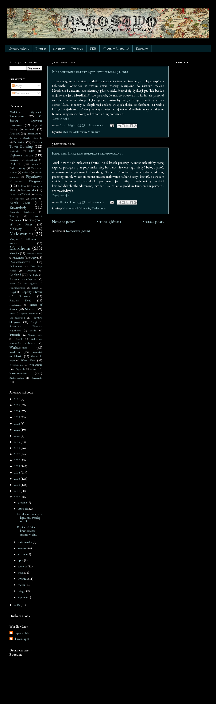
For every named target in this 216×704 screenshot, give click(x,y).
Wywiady (20, 368)
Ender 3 (26, 172)
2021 (17, 429)
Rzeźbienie (15, 305)
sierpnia (22, 554)
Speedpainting (17, 317)
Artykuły (30, 129)
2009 (17, 605)
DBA (31, 151)
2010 (17, 497)
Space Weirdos (29, 313)
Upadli (18, 339)
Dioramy (77, 49)
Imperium (19, 198)
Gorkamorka (28, 190)
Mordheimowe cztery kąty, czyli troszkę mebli (90, 71)
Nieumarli (18, 257)
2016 (17, 460)
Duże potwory (17, 168)
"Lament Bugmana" (116, 49)
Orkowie (31, 270)
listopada (23, 508)
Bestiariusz (19, 142)
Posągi (12, 292)
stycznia (22, 597)
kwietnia (23, 578)
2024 (17, 411)
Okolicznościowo (19, 262)
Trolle (33, 330)
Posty (17, 86)
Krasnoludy (69, 208)
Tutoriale (14, 334)
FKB (93, 49)
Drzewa (34, 163)
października (25, 542)
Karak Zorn (19, 202)
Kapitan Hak (21, 633)
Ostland (15, 274)
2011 (17, 491)
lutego (22, 591)
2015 (17, 466)
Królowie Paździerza (22, 212)
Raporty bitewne (32, 292)
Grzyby (38, 194)
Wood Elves (28, 360)
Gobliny (22, 185)
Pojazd (35, 287)
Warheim (14, 352)
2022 (17, 423)
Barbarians (32, 133)
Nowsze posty (63, 221)
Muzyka (14, 253)
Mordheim (94, 132)
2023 (17, 417)
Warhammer (99, 208)
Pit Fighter (30, 283)
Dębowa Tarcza (21, 155)
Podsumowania (17, 287)
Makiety (59, 49)
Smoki (12, 313)
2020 (17, 436)
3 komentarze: (96, 125)
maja (21, 572)
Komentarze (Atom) (78, 231)
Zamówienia (18, 373)
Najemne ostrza (34, 253)
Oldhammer (15, 266)
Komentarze (20, 93)
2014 (17, 472)
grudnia (22, 502)
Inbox (34, 198)
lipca (21, 560)
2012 (17, 485)
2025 (17, 405)
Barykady (13, 137)
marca (22, 585)
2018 (17, 448)
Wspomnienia (16, 364)
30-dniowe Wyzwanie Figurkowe (25, 120)
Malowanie (79, 132)
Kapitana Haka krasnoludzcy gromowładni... (87, 153)
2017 (17, 454)
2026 (17, 399)
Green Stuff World (19, 194)
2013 (17, 478)
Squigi (34, 322)
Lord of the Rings (25, 222)
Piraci (12, 283)
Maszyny (13, 239)
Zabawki (34, 368)
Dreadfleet (31, 159)
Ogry (33, 257)
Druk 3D (15, 164)
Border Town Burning (25, 144)
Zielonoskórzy (16, 378)
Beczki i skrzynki (32, 138)
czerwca (23, 566)
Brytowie (14, 151)
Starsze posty (153, 221)
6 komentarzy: (96, 202)
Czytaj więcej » (60, 118)
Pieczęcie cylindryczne (22, 279)
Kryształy (13, 216)
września (23, 548)
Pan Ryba (33, 275)
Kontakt (142, 49)
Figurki (40, 49)
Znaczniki (37, 378)
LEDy (30, 220)
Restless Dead (20, 300)
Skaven (30, 309)
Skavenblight (21, 639)
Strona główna (19, 49)
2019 (17, 442)
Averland (14, 133)
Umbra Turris (35, 334)
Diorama (13, 159)
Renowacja (25, 296)
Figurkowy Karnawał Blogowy (25, 178)
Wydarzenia (35, 364)
